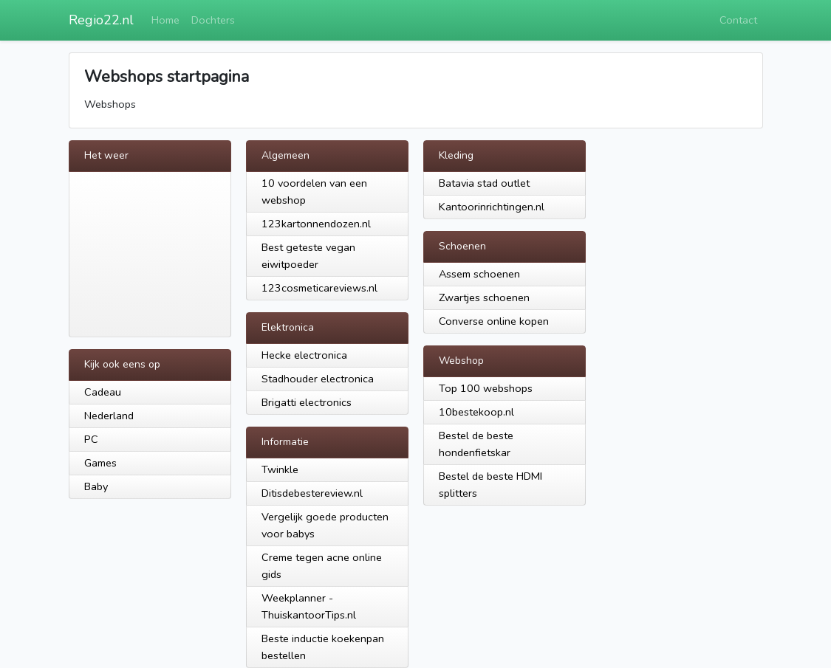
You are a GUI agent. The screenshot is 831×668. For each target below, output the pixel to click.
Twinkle (279, 469)
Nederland (109, 415)
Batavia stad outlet (484, 183)
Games (100, 462)
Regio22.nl (101, 20)
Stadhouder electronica (317, 378)
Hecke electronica (304, 355)
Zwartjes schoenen (484, 297)
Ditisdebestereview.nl (312, 493)
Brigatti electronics (306, 402)
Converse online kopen (494, 321)
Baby (96, 486)
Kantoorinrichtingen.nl (491, 206)
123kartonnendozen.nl (316, 223)
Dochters (213, 20)
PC (91, 439)
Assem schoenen (479, 273)
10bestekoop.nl (476, 411)
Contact (738, 20)
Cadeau (102, 392)
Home (165, 20)
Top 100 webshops (486, 388)
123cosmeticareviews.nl (319, 287)
